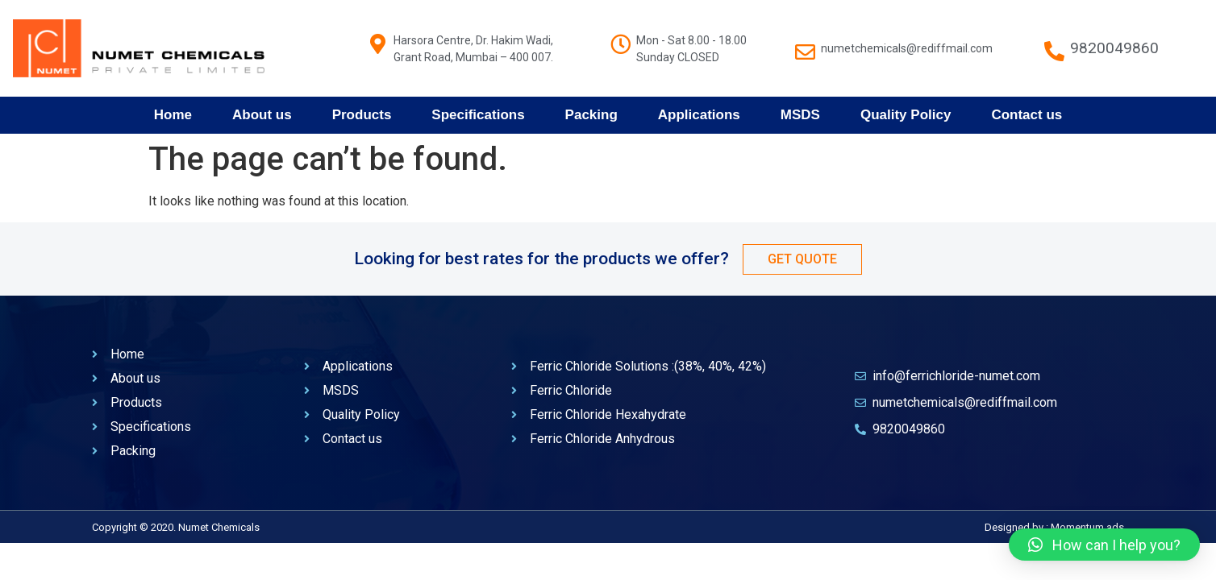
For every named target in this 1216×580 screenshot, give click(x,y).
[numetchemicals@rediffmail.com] (805, 44)
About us (262, 114)
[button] (1104, 544)
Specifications (477, 114)
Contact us (1026, 114)
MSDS (800, 114)
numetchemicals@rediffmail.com (907, 48)
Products (362, 114)
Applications (699, 114)
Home (173, 114)
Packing (591, 114)
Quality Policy (905, 114)
